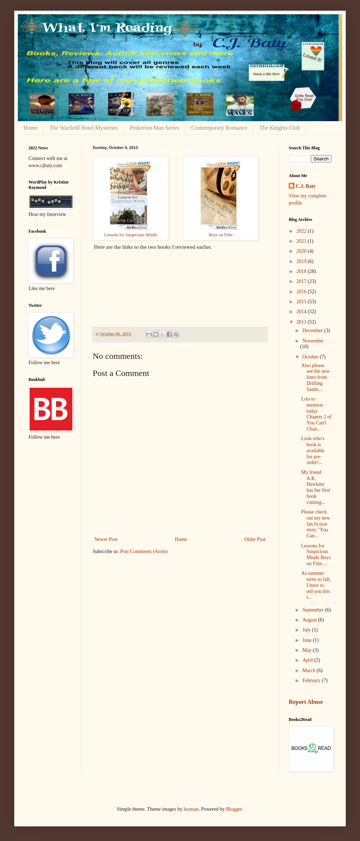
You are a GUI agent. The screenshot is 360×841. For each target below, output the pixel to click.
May (307, 650)
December (313, 330)
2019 (302, 261)
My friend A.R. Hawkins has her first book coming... (315, 487)
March (309, 670)
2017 (302, 281)
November (312, 341)
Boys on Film (220, 234)
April (308, 660)
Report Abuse (306, 701)
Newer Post (106, 539)
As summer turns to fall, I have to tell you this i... (316, 585)
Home (30, 128)
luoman (191, 809)
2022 (302, 231)
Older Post (255, 539)
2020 (302, 251)
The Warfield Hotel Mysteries (84, 128)
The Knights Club (279, 128)
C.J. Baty (306, 186)
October (311, 357)
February (312, 680)
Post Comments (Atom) (144, 551)
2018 (302, 271)
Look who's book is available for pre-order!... (313, 450)
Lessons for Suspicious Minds (130, 234)
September (313, 610)
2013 (302, 322)
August (310, 620)
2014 (302, 311)
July (307, 630)
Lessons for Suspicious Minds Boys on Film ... (316, 554)
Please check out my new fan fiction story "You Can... (315, 523)
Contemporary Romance (219, 128)
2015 (302, 301)
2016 (302, 291)
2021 (302, 241)
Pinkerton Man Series (154, 128)
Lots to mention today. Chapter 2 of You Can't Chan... (316, 414)
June (307, 640)
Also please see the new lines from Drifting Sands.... (315, 377)
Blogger (234, 809)
